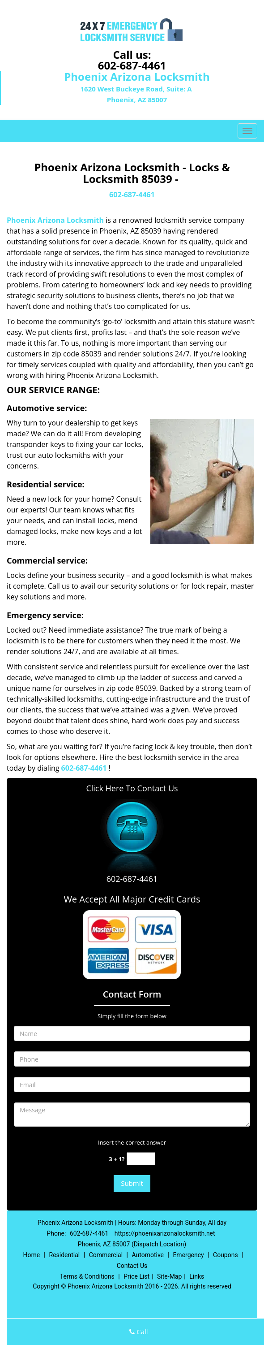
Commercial (106, 1254)
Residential (64, 1254)
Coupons (225, 1254)
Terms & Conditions (87, 1276)
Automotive (148, 1254)
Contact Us (132, 1265)
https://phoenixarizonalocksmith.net (165, 1233)
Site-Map (169, 1276)
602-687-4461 (132, 65)
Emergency (188, 1254)
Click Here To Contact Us (132, 788)
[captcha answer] (141, 1158)
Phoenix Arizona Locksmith (55, 220)
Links (196, 1276)
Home (31, 1254)
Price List (136, 1276)
